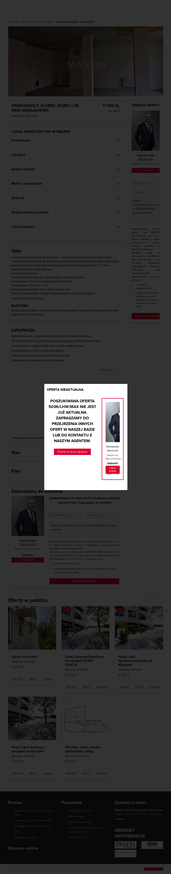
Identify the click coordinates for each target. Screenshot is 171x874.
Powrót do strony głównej (72, 452)
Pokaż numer (112, 469)
